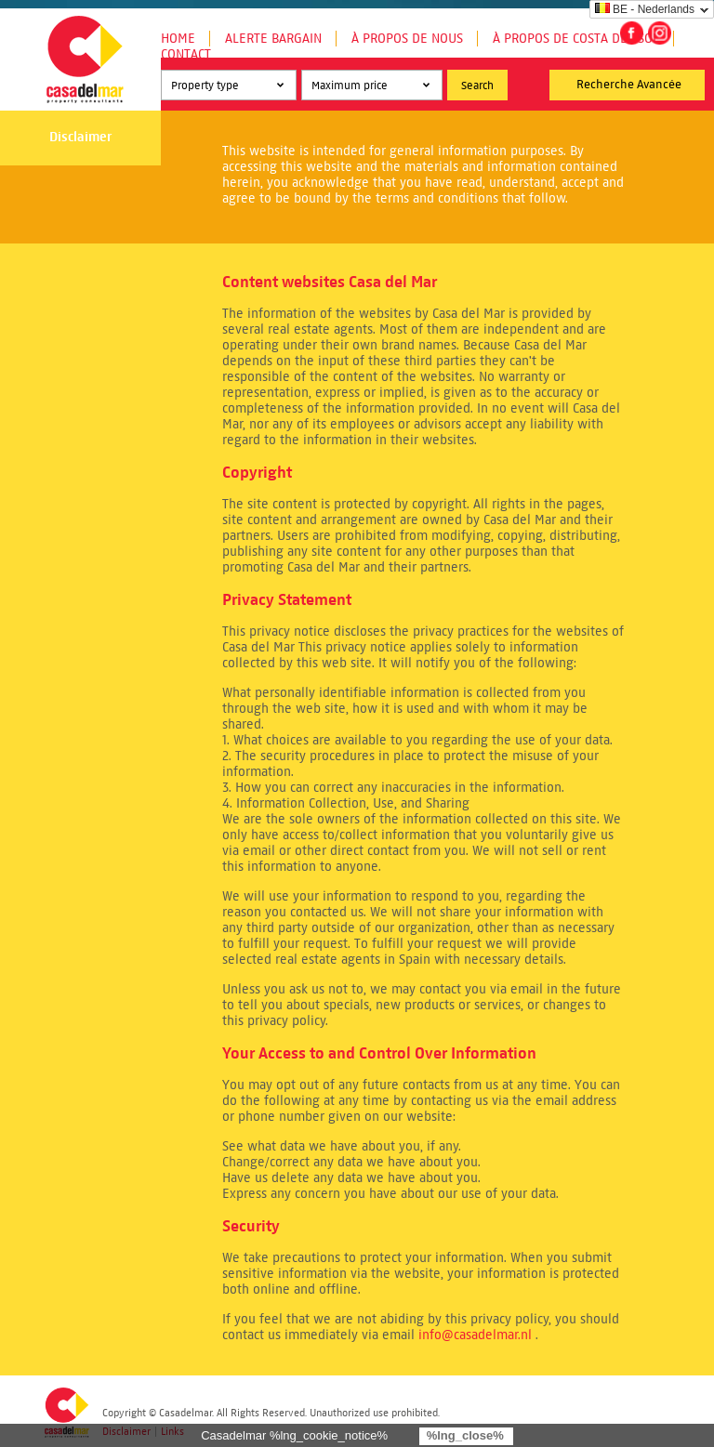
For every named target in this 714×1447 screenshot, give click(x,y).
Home (178, 38)
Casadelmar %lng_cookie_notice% (294, 1435)
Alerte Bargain (273, 38)
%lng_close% (465, 1435)
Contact (186, 54)
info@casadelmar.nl (475, 1335)
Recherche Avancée (628, 84)
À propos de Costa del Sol (576, 38)
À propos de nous (407, 38)
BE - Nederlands (644, 9)
